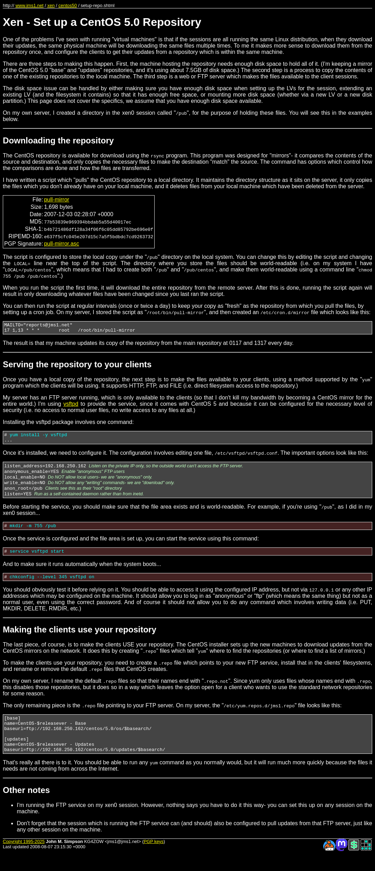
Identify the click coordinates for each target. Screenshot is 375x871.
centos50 (67, 5)
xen (51, 5)
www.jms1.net (29, 5)
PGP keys (154, 860)
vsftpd (70, 406)
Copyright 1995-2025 (24, 860)
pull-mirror (56, 200)
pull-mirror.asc (61, 244)
